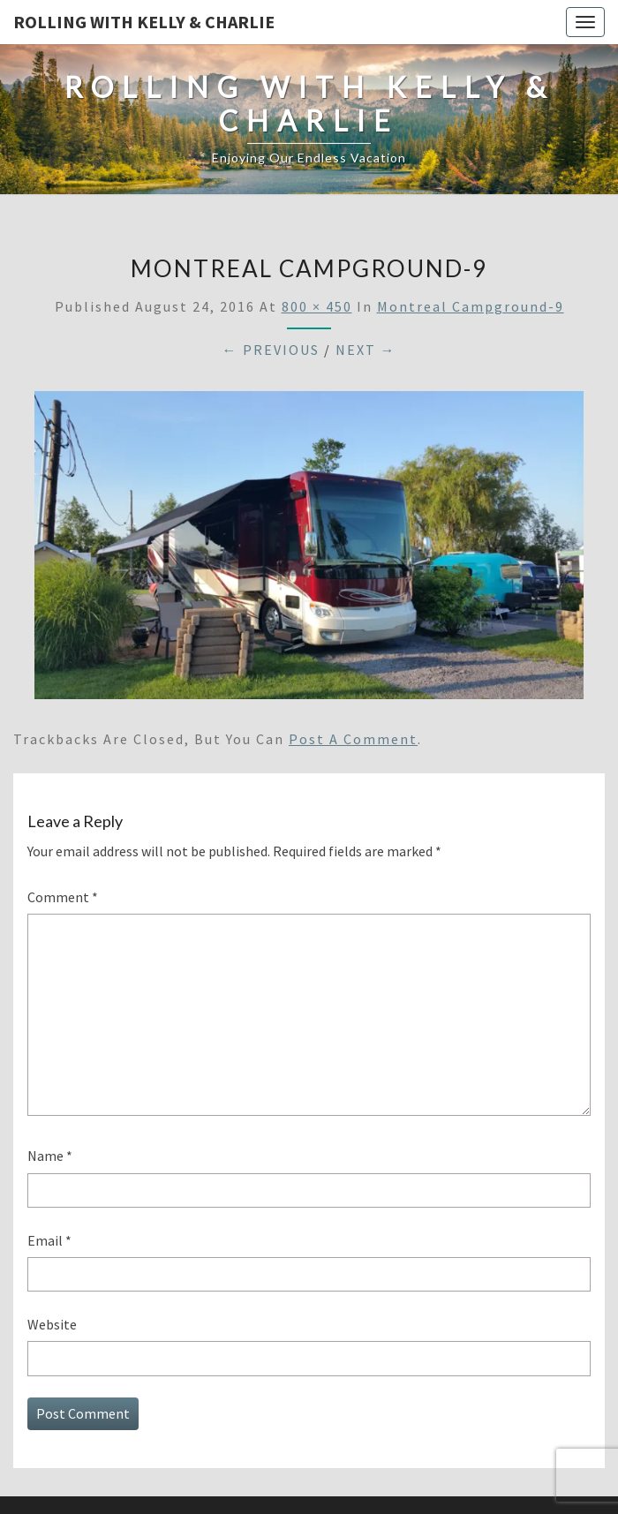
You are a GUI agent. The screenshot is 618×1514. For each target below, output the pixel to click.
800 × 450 (317, 306)
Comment (62, 897)
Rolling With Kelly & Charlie (144, 22)
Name (49, 1155)
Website (52, 1324)
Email (49, 1240)
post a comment (353, 739)
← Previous (271, 349)
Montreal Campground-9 (470, 306)
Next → (365, 349)
